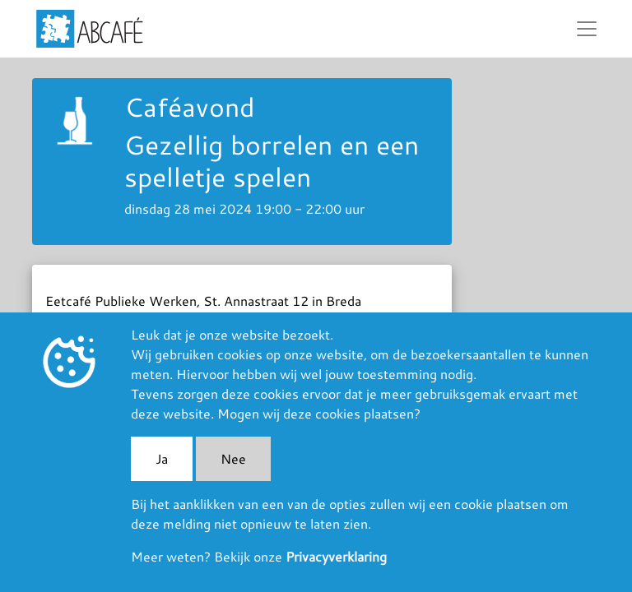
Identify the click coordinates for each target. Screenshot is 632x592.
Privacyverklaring (336, 556)
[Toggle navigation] (587, 28)
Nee (233, 458)
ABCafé (89, 29)
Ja (162, 458)
